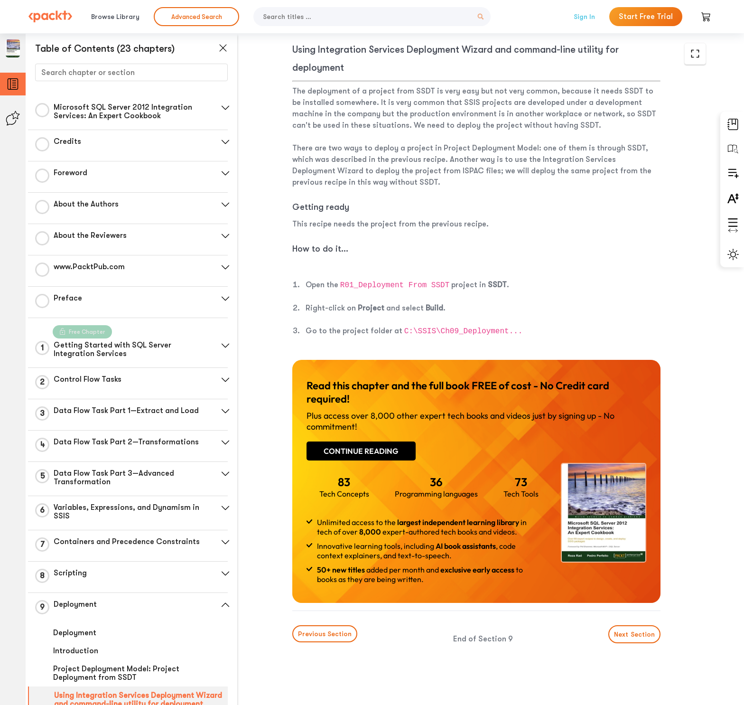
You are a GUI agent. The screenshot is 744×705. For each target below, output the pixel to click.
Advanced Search (196, 16)
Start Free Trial (646, 16)
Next (634, 634)
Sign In (584, 16)
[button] (225, 108)
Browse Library (115, 16)
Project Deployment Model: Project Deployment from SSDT (116, 673)
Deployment (74, 633)
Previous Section (325, 634)
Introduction (75, 651)
